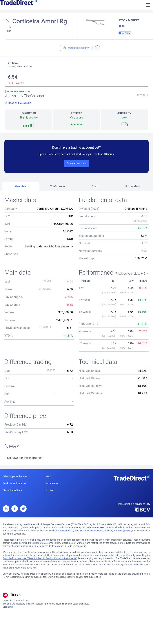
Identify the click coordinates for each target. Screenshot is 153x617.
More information (17, 91)
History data (132, 186)
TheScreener (58, 186)
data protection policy (30, 540)
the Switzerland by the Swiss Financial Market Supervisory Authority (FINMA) (93, 530)
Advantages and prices (15, 476)
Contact (50, 490)
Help (48, 476)
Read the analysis (19, 103)
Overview (20, 186)
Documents (52, 483)
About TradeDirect (12, 490)
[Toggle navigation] (148, 4)
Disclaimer (8, 607)
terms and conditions (61, 540)
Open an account (76, 163)
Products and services (14, 483)
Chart (95, 186)
